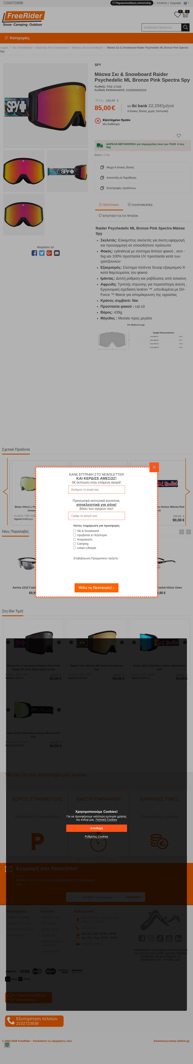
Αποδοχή (96, 828)
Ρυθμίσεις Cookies (96, 836)
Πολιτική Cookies (106, 819)
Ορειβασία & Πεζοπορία (92, 535)
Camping (83, 543)
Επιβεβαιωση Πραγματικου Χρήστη (96, 558)
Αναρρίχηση (84, 539)
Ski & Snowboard (88, 531)
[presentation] (96, 569)
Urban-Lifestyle (86, 548)
